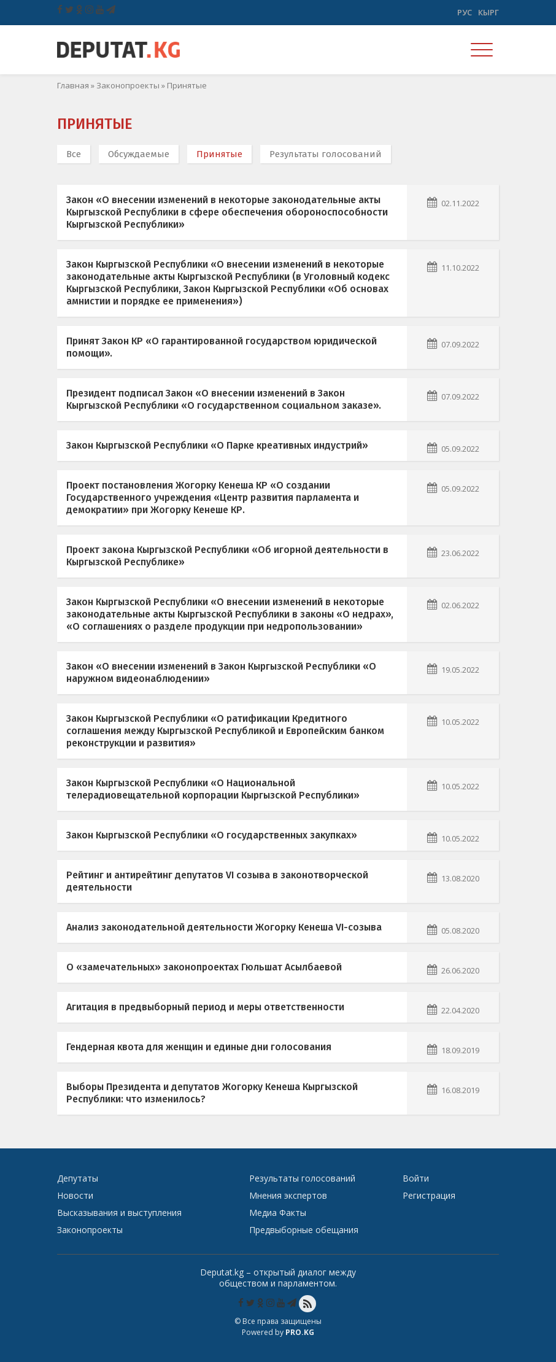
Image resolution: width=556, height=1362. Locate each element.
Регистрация (429, 1195)
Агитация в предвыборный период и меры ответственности (205, 1007)
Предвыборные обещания (303, 1230)
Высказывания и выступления (119, 1212)
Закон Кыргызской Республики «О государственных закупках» (211, 835)
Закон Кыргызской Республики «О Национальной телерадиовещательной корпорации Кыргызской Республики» (213, 789)
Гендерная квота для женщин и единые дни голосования (198, 1047)
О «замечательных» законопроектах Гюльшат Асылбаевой (204, 967)
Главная (73, 85)
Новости (75, 1195)
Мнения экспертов (288, 1195)
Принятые (219, 154)
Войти (416, 1178)
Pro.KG (299, 1332)
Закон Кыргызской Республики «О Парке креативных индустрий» (217, 445)
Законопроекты (128, 85)
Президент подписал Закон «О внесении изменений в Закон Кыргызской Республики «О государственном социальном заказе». (223, 399)
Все (73, 154)
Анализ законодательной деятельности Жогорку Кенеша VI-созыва (224, 927)
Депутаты (77, 1178)
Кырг (488, 12)
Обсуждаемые (138, 154)
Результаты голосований (325, 154)
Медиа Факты (277, 1212)
